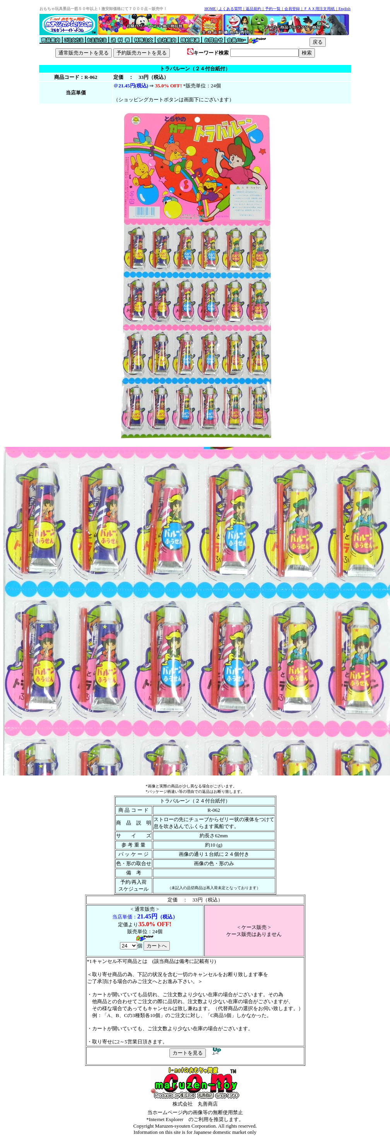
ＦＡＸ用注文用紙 (319, 9)
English (345, 9)
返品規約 (253, 9)
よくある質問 (230, 9)
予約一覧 (273, 9)
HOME (210, 9)
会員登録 (292, 9)
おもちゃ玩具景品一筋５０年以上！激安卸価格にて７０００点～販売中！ (103, 9)
